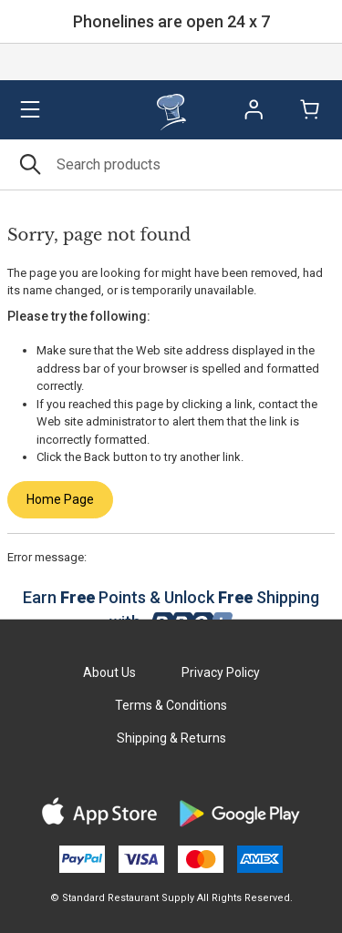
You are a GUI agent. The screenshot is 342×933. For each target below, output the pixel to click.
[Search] (171, 164)
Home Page (60, 499)
